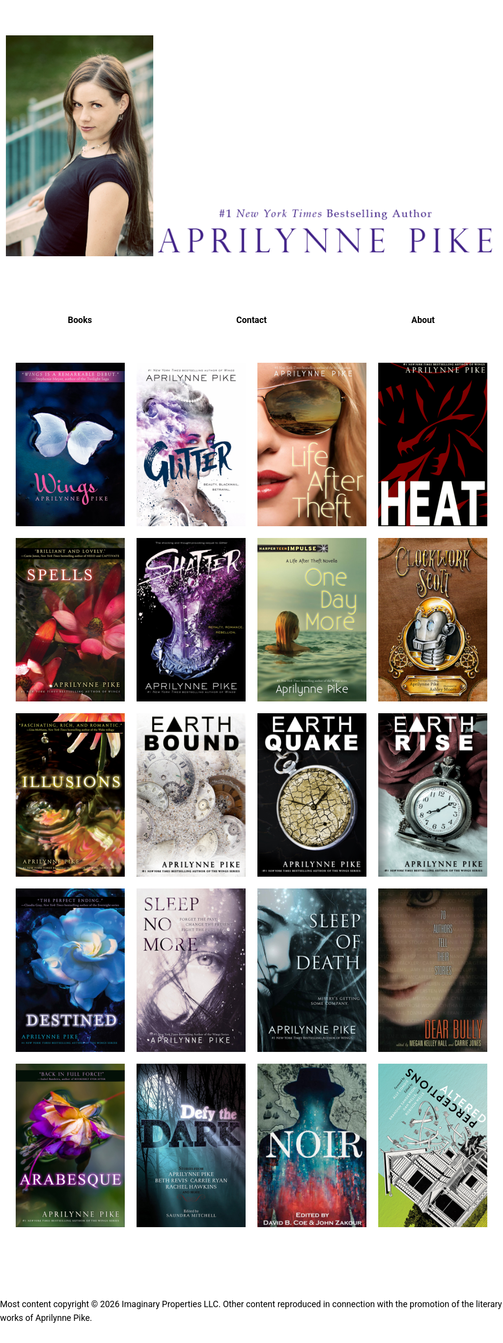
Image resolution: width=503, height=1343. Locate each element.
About (423, 320)
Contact (251, 320)
